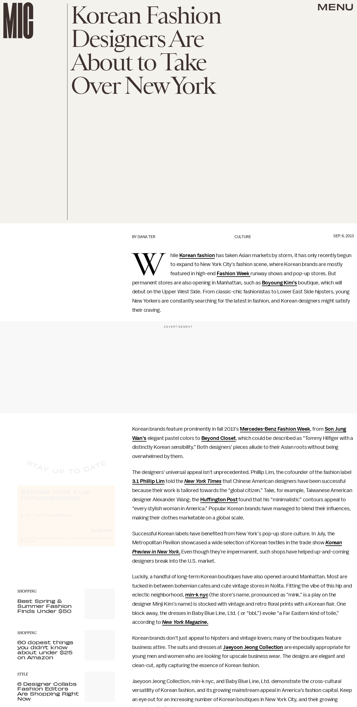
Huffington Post (219, 499)
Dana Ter (146, 237)
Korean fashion (197, 255)
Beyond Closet (218, 438)
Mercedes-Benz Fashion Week (275, 429)
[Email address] (66, 519)
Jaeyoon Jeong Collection (253, 647)
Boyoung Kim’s (279, 283)
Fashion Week (233, 273)
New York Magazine (184, 622)
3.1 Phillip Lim (148, 481)
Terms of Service (95, 543)
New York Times (203, 481)
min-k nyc (196, 595)
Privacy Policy (29, 546)
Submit (101, 535)
